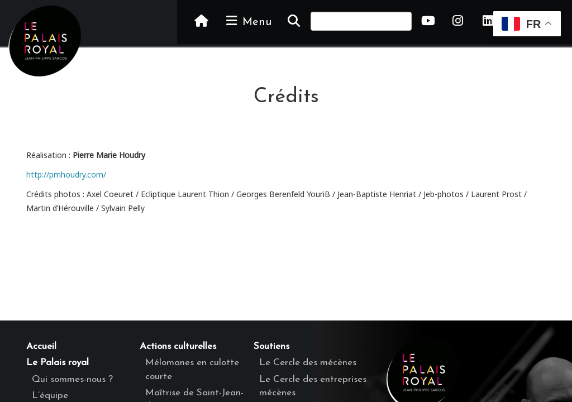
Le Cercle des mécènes (307, 362)
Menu (248, 21)
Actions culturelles (178, 346)
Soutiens (271, 346)
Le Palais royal (57, 362)
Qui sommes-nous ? (72, 379)
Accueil (41, 346)
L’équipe (50, 395)
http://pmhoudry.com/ (66, 174)
